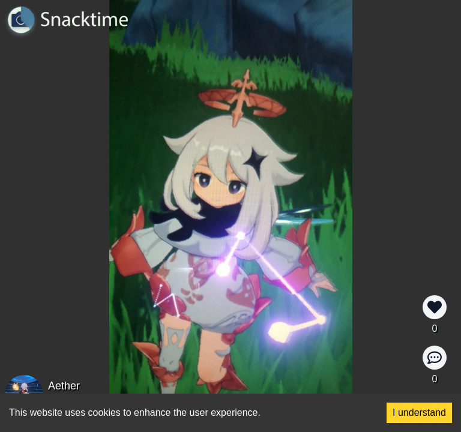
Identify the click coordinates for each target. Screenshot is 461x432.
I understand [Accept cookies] (419, 412)
